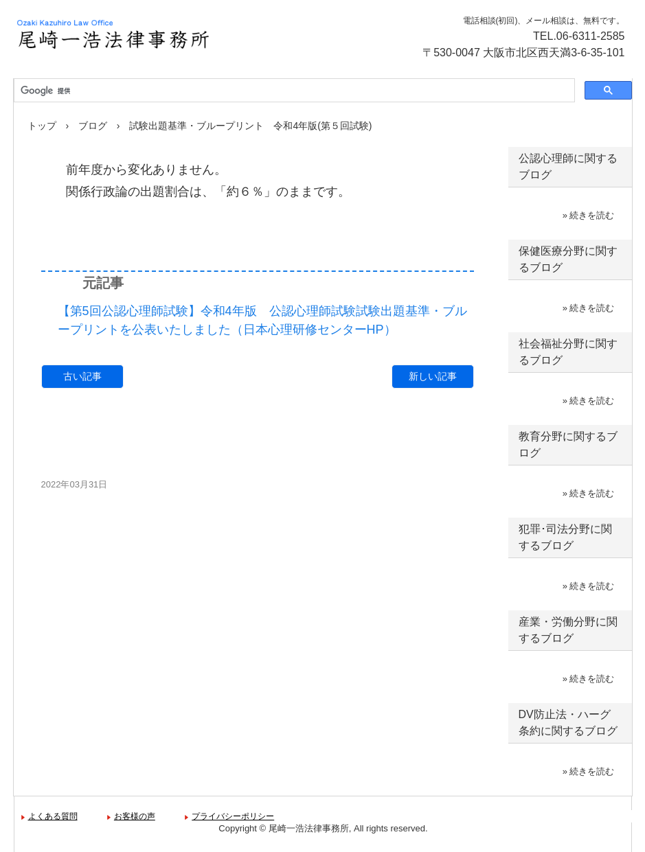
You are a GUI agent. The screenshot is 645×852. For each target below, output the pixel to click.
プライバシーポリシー (233, 816)
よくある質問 (53, 816)
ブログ (92, 125)
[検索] (293, 90)
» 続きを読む (589, 215)
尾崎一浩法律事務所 (161, 34)
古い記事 (82, 376)
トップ (41, 125)
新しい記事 (433, 376)
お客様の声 (134, 816)
